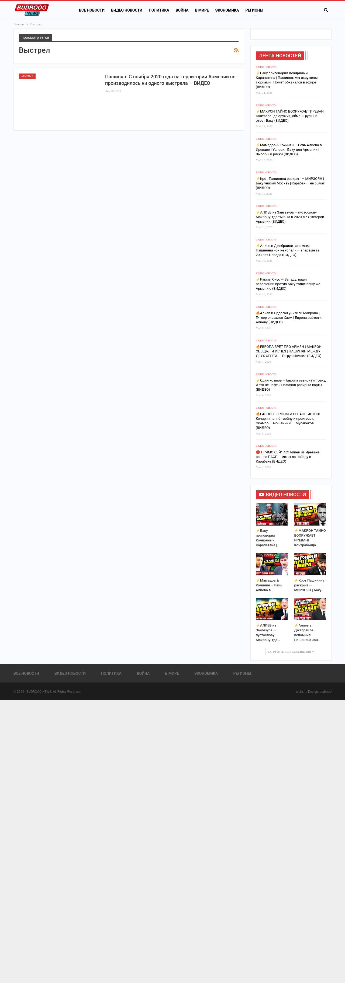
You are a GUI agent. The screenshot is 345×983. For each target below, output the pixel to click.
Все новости (92, 10)
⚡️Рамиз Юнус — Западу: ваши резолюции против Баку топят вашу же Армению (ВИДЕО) (288, 284)
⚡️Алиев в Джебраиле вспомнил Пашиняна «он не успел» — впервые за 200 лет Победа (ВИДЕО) (288, 250)
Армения (27, 76)
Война (182, 10)
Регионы (254, 10)
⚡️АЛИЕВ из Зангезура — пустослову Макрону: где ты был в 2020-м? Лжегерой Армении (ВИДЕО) (290, 216)
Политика (159, 10)
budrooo (325, 692)
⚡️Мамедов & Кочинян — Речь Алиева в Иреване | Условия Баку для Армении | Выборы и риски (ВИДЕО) (289, 149)
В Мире (202, 10)
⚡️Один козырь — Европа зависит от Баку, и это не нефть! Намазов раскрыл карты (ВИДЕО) (291, 384)
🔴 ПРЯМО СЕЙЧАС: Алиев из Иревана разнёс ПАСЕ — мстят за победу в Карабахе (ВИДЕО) (288, 456)
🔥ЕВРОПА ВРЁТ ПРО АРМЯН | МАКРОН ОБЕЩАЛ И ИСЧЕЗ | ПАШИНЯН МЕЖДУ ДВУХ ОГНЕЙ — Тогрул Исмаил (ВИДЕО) (289, 351)
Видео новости (126, 10)
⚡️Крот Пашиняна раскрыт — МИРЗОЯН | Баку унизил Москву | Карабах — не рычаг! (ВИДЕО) (290, 183)
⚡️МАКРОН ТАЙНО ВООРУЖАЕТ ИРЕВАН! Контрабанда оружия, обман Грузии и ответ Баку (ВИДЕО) (290, 116)
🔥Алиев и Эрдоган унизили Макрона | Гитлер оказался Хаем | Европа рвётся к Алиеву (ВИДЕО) (289, 317)
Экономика (227, 10)
